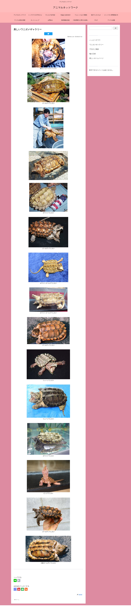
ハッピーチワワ (94, 40)
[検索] (115, 28)
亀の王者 (92, 54)
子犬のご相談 (94, 49)
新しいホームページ (96, 58)
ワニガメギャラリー (96, 45)
